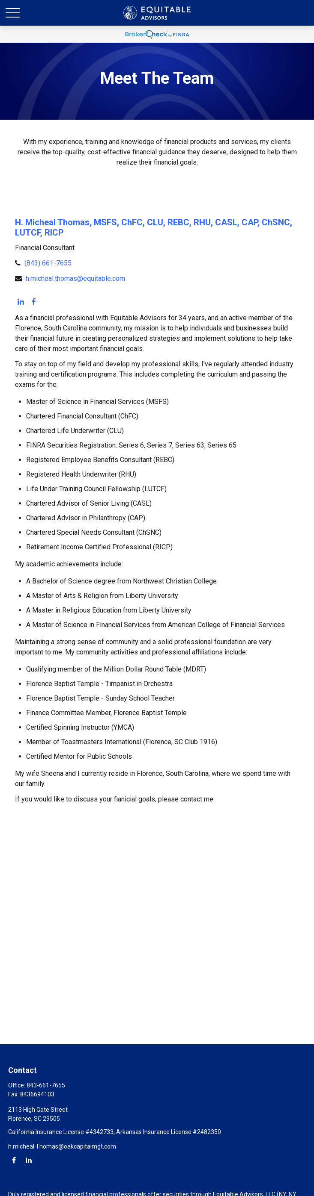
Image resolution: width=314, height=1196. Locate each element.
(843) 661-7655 (48, 263)
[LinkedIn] (20, 302)
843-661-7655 (46, 1085)
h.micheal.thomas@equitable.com (75, 278)
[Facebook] (33, 302)
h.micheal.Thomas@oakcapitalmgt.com (62, 1146)
